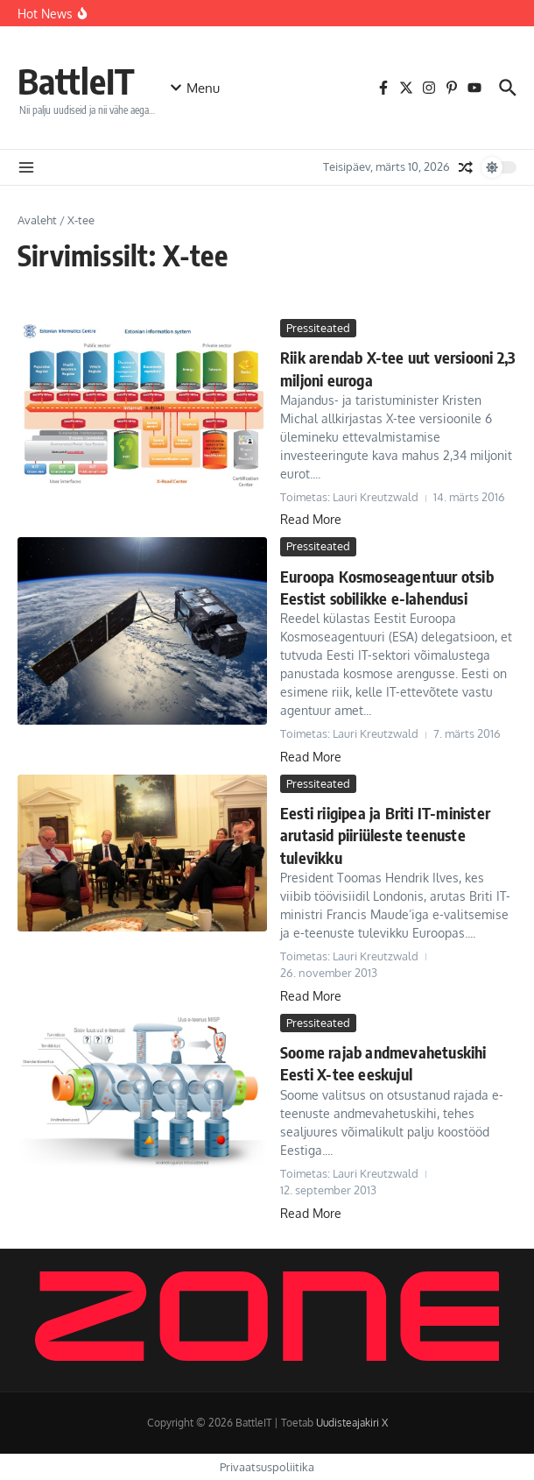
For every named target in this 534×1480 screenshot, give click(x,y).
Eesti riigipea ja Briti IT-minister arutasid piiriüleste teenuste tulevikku (385, 835)
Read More (310, 519)
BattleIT (76, 81)
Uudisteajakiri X (352, 1422)
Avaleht (37, 220)
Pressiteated (318, 328)
